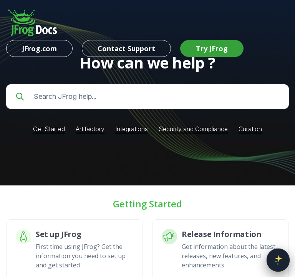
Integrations (131, 129)
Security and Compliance (193, 129)
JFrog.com (39, 48)
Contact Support (126, 48)
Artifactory (90, 129)
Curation (250, 129)
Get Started (49, 129)
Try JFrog (212, 48)
